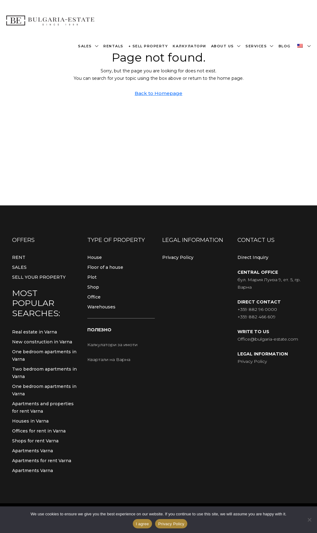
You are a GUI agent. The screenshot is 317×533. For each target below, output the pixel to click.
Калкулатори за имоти (112, 344)
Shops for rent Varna (35, 441)
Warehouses (101, 307)
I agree (142, 524)
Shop (93, 287)
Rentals (113, 46)
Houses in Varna (30, 421)
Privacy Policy (177, 257)
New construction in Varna (42, 342)
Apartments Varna (32, 450)
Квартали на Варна (108, 359)
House (94, 257)
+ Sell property (148, 46)
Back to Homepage (158, 93)
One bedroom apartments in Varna (44, 355)
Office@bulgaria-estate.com (267, 339)
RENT (18, 257)
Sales (85, 46)
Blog (285, 46)
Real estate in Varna (34, 332)
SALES (19, 267)
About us (222, 46)
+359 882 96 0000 (257, 309)
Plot (92, 277)
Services (256, 46)
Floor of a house (105, 267)
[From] (309, 520)
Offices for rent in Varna (39, 431)
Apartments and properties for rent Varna (43, 407)
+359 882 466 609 (256, 317)
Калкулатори (189, 46)
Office (94, 297)
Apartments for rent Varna (41, 460)
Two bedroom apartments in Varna (44, 372)
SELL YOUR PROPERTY (39, 277)
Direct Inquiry (252, 257)
